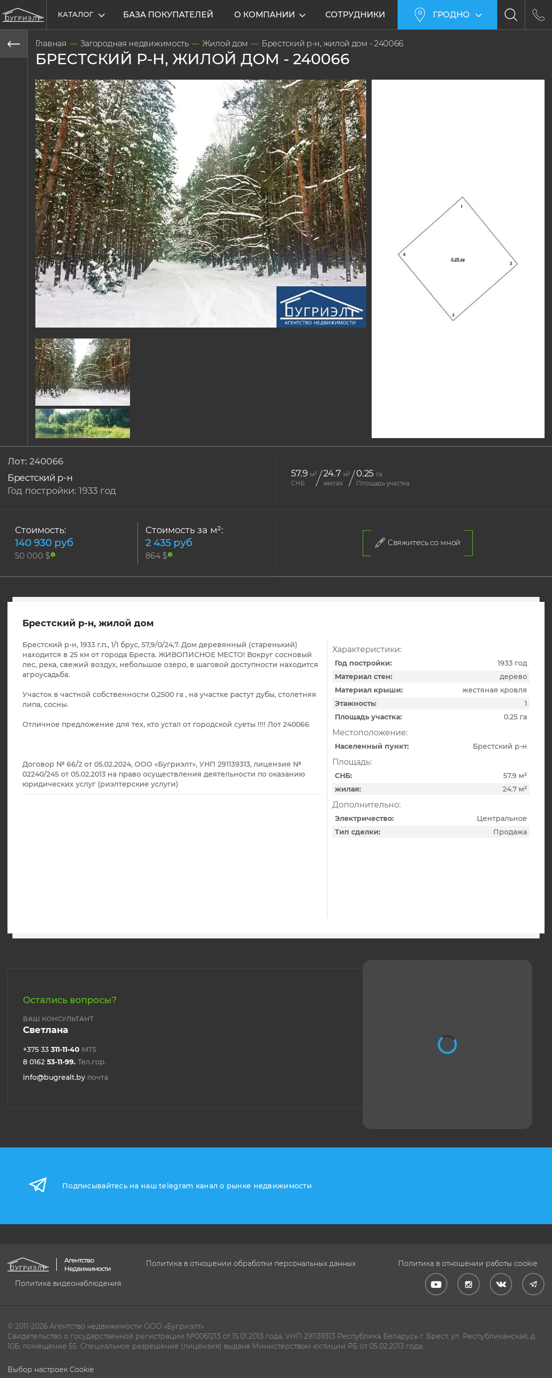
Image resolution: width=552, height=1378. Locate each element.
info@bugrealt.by (65, 1077)
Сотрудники (356, 14)
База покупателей (168, 14)
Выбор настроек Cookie (50, 1369)
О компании (265, 14)
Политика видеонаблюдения (68, 1283)
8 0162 (64, 1061)
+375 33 (60, 1049)
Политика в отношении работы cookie (467, 1263)
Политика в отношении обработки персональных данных (251, 1263)
